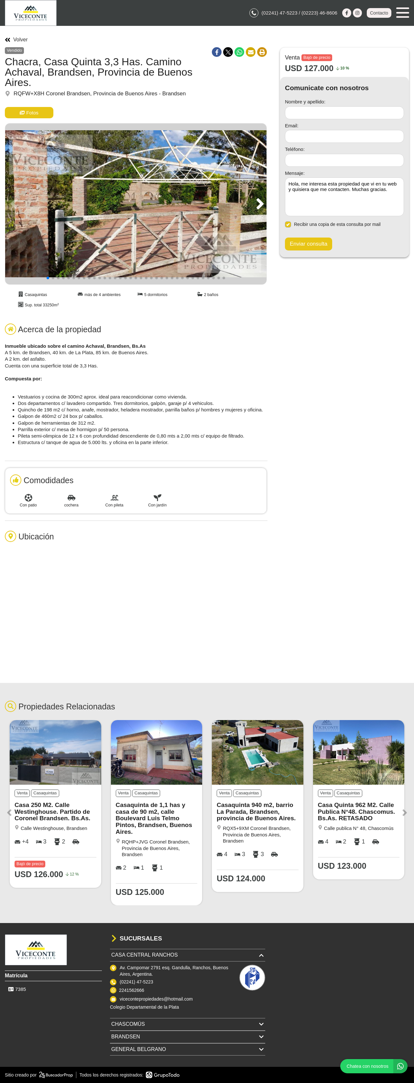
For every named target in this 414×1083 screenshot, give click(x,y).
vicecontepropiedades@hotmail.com (156, 999)
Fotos (29, 112)
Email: (292, 125)
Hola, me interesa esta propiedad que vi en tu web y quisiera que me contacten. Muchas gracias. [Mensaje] (344, 196)
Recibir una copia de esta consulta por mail (333, 224)
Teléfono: (295, 149)
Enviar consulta (308, 244)
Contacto (379, 13)
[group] (136, 203)
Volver (16, 39)
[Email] (344, 136)
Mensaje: (295, 173)
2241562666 (131, 990)
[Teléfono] (344, 160)
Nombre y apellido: (305, 101)
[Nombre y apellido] (344, 112)
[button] (259, 204)
